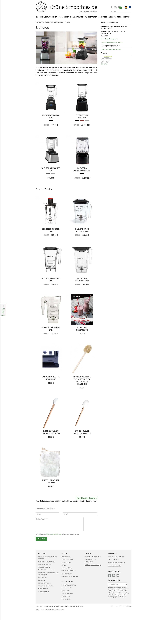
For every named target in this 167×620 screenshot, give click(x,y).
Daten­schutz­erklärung (117, 589)
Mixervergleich (66, 557)
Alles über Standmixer (68, 571)
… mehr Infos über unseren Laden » (111, 42)
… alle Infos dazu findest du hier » (111, 49)
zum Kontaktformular (114, 566)
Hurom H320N (66, 596)
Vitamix (64, 565)
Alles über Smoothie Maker (70, 576)
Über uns (126, 17)
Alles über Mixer (66, 573)
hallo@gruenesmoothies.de (116, 563)
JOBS (112, 606)
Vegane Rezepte (43, 588)
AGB (37, 606)
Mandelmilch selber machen (46, 570)
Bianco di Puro (66, 562)
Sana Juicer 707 (67, 588)
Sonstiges (102, 17)
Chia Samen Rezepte (44, 564)
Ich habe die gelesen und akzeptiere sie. (58, 534)
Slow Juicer (64, 17)
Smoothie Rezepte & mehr (46, 561)
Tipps (119, 17)
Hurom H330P (66, 599)
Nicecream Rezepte (44, 567)
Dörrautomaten (77, 17)
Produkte (46, 22)
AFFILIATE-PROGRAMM (123, 606)
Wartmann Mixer (67, 568)
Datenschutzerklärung (53, 534)
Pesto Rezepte (42, 577)
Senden (41, 539)
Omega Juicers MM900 (69, 585)
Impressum (79, 606)
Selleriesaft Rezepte (44, 583)
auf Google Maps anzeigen (93, 565)
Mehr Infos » (104, 64)
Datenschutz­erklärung (46, 606)
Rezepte (112, 17)
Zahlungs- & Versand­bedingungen (64, 606)
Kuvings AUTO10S (67, 593)
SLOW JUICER (67, 582)
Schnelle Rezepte (43, 591)
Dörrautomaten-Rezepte (45, 586)
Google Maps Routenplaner (109, 39)
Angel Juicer (65, 590)
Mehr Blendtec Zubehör (86, 498)
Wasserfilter (91, 17)
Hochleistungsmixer (48, 17)
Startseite (38, 22)
